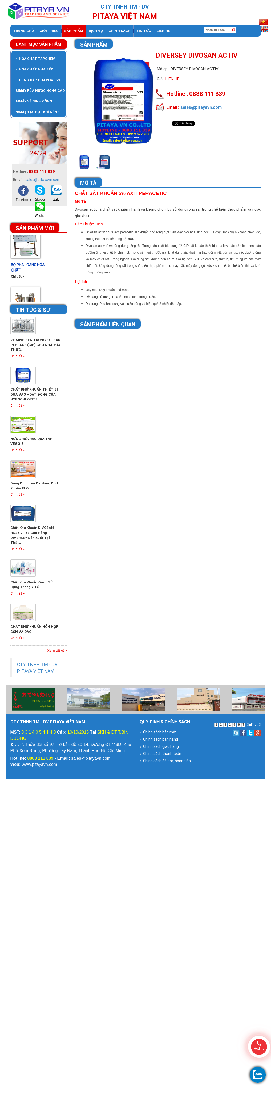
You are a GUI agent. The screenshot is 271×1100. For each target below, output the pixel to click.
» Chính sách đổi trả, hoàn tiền (165, 760)
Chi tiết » (17, 279)
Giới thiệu (49, 30)
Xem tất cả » (57, 651)
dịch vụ (96, 30)
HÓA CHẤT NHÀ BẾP (34, 69)
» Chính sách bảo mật (158, 732)
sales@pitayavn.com (42, 179)
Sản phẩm (73, 30)
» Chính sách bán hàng (159, 739)
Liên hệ (163, 30)
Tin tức (143, 30)
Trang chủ (23, 30)
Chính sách (119, 30)
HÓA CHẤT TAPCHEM (35, 58)
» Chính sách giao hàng (159, 746)
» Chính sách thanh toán (160, 753)
